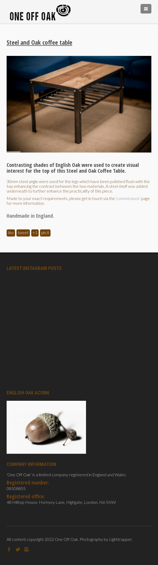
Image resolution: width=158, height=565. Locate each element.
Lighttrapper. (120, 539)
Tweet (23, 232)
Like (11, 232)
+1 (35, 232)
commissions (127, 198)
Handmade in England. (30, 215)
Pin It (45, 232)
